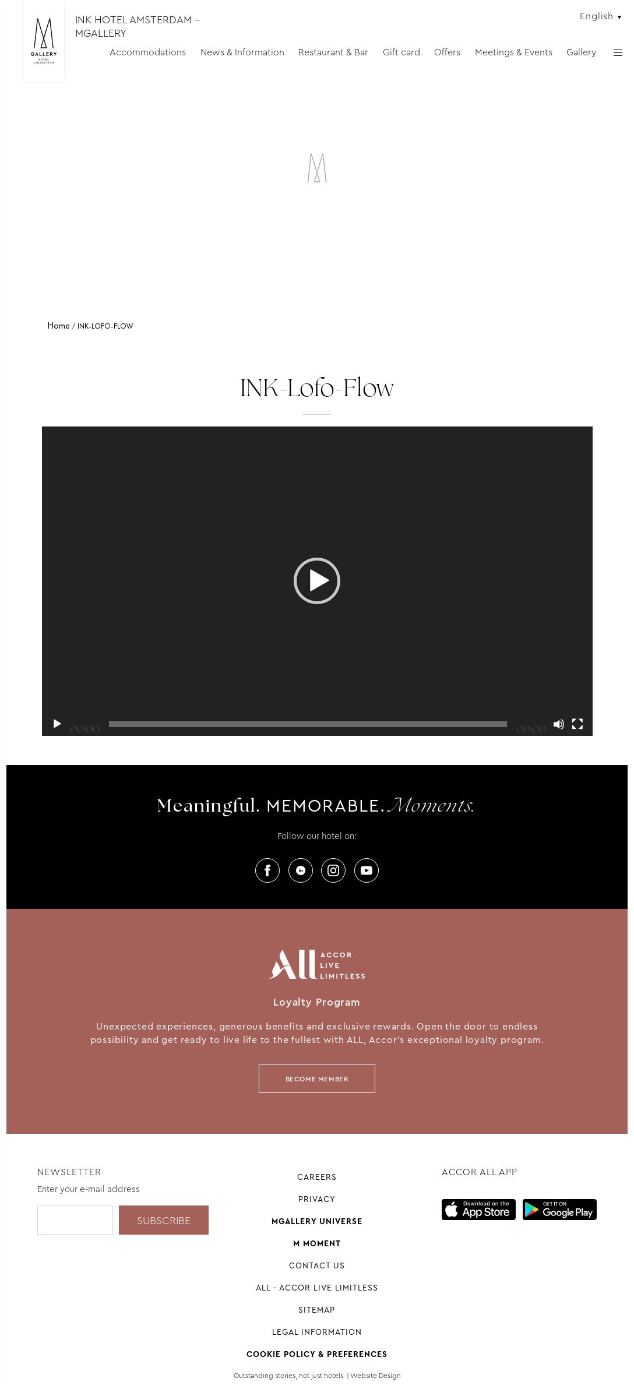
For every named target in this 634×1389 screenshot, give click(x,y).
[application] (317, 581)
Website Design (375, 1375)
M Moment (317, 1243)
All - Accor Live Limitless (317, 1287)
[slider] (308, 724)
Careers (317, 1177)
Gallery (581, 52)
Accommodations (148, 52)
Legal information (317, 1332)
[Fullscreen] (577, 724)
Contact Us (317, 1265)
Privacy (317, 1199)
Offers (447, 52)
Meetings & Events (513, 52)
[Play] (57, 724)
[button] (317, 581)
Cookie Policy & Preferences (317, 1354)
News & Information (242, 52)
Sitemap (316, 1310)
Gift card (401, 52)
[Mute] (559, 724)
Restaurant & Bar (333, 52)
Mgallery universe (317, 1221)
